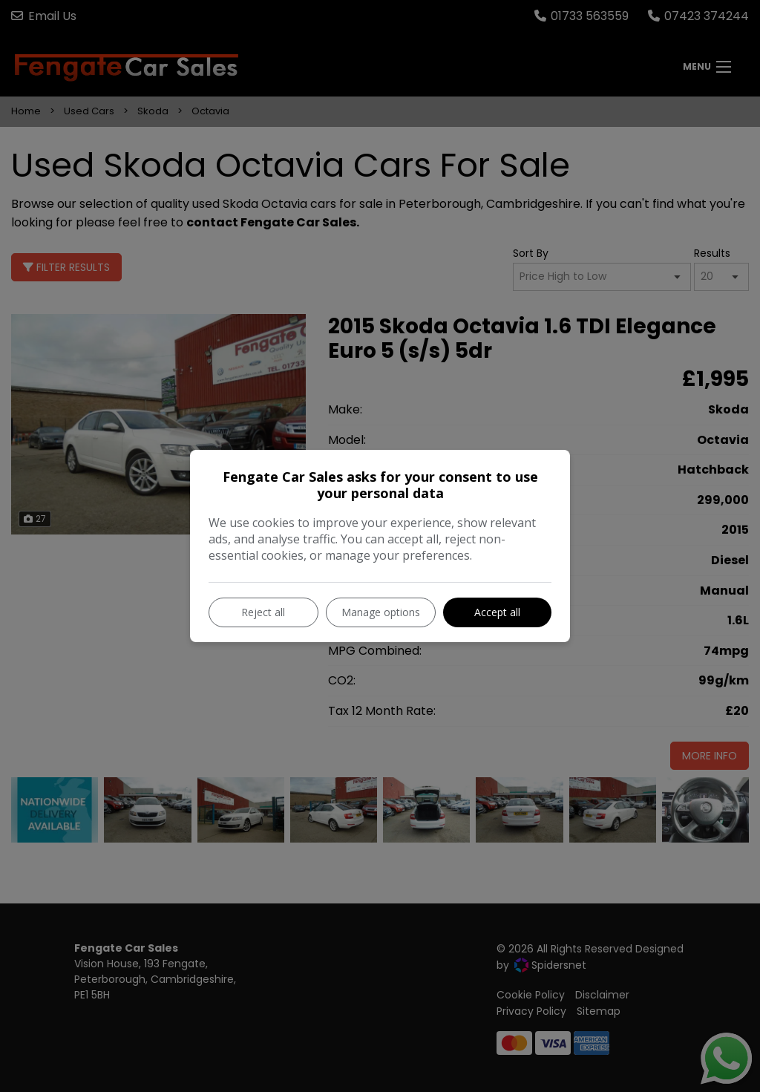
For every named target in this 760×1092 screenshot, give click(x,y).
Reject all (263, 612)
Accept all (497, 612)
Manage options (380, 612)
